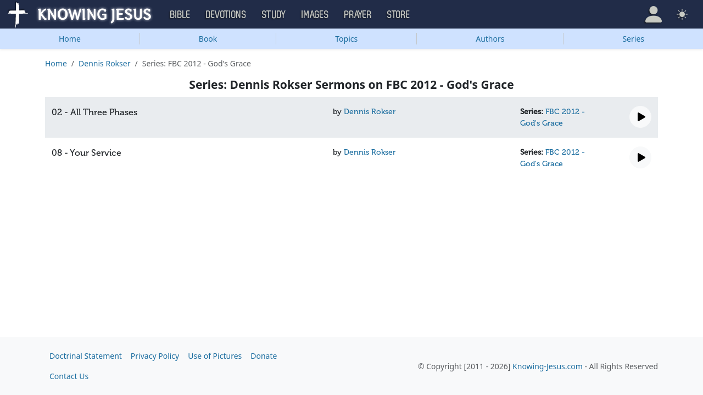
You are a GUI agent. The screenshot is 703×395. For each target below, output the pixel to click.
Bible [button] (180, 15)
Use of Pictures (215, 356)
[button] (653, 14)
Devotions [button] (226, 15)
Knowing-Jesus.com (547, 366)
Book (208, 38)
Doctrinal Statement (85, 356)
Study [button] (274, 15)
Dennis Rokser (104, 63)
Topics (346, 38)
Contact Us (68, 376)
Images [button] (315, 15)
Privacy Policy (155, 356)
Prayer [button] (358, 15)
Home (70, 38)
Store (398, 15)
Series (633, 38)
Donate (263, 356)
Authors (490, 38)
